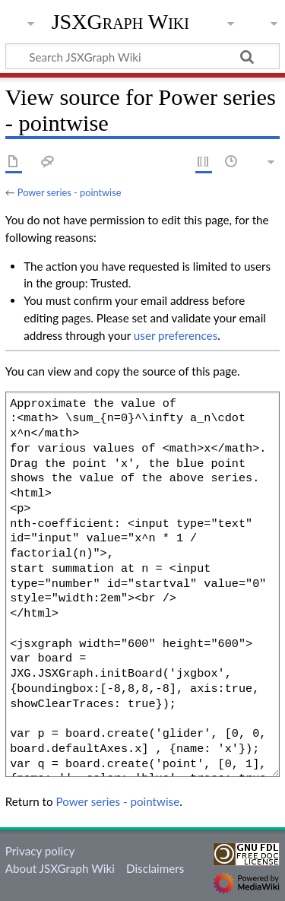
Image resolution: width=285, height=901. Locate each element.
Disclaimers (155, 868)
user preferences (175, 335)
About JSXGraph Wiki (60, 868)
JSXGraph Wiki (120, 22)
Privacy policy (39, 851)
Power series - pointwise (69, 192)
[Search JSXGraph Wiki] (142, 56)
